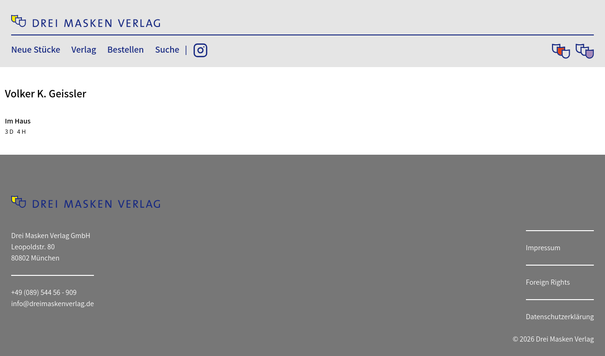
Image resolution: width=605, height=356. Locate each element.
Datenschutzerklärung (560, 317)
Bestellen (125, 49)
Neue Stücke (35, 49)
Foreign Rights (548, 282)
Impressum (543, 248)
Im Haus (18, 121)
